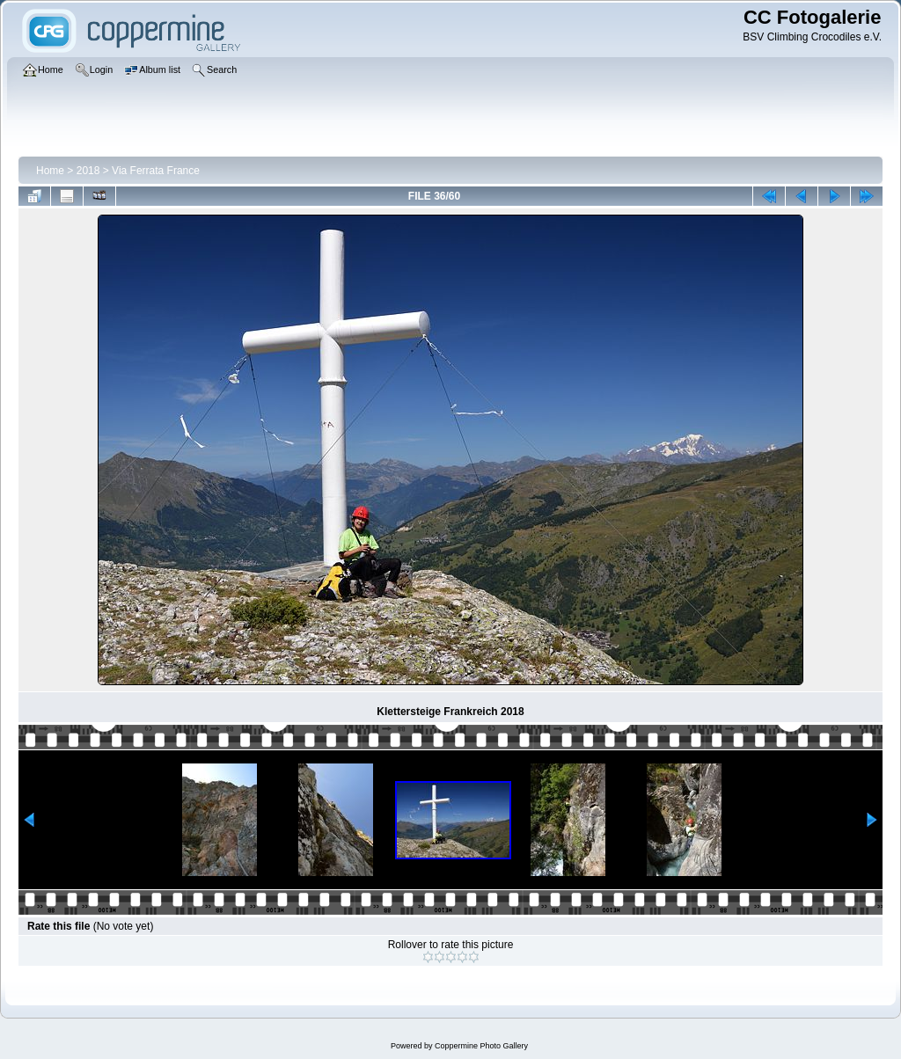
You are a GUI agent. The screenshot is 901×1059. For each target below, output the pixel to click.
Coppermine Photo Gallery (481, 1045)
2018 (88, 170)
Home (50, 170)
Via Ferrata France (156, 170)
